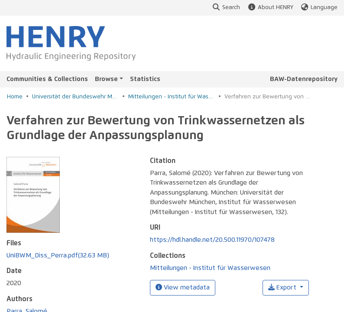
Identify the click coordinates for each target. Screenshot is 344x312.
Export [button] (283, 287)
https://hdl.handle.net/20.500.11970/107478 (212, 240)
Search (226, 7)
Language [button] (319, 7)
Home (15, 97)
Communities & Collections (47, 79)
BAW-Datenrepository (304, 79)
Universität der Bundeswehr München (75, 97)
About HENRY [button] (270, 7)
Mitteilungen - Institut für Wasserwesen (171, 97)
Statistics (145, 79)
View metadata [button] (183, 287)
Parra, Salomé (26, 283)
